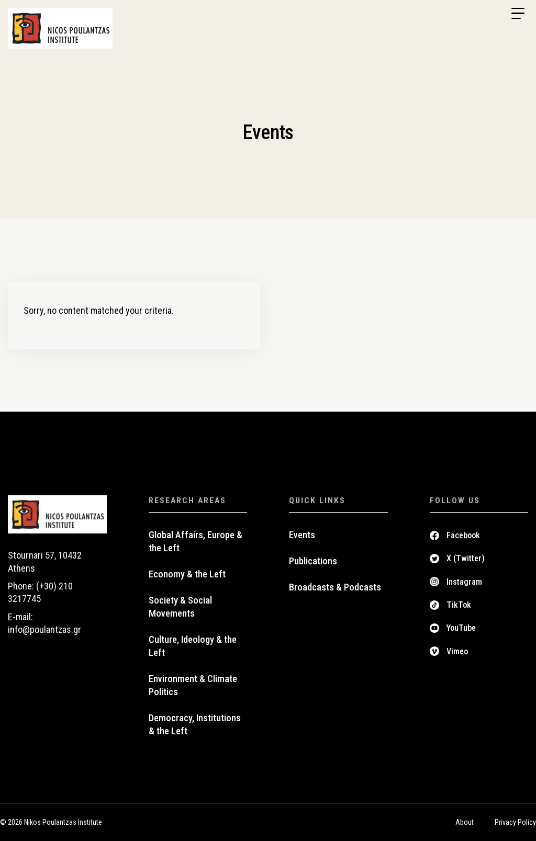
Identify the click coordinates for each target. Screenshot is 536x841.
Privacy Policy (515, 822)
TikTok (458, 605)
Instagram (464, 582)
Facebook (463, 535)
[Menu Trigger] (518, 14)
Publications (313, 561)
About (464, 822)
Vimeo (457, 651)
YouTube (461, 628)
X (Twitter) (465, 558)
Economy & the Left (187, 574)
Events (302, 535)
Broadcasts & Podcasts (335, 587)
